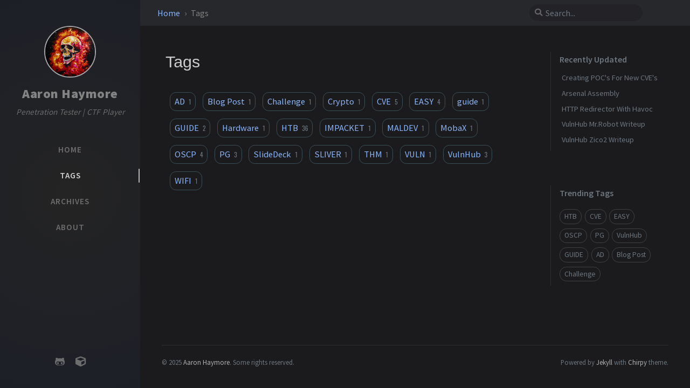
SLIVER (330, 154)
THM (376, 154)
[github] (60, 362)
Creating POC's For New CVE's (610, 77)
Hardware (243, 127)
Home (169, 13)
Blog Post (229, 101)
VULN (418, 154)
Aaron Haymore (70, 93)
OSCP (189, 154)
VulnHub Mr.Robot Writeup (603, 124)
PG (228, 154)
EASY (427, 101)
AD (183, 101)
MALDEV (405, 127)
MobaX (456, 127)
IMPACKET (347, 127)
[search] (590, 13)
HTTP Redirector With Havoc (607, 109)
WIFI (186, 180)
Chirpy (637, 362)
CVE (387, 101)
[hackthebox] (80, 362)
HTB (294, 127)
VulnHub (467, 154)
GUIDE (190, 127)
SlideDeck (275, 154)
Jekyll (604, 362)
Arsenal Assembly (590, 93)
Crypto (344, 101)
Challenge (289, 101)
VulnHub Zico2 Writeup (598, 139)
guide (470, 101)
